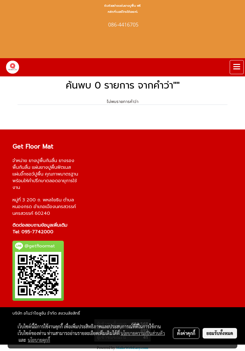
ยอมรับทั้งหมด (219, 333)
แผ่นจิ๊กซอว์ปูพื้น (27, 174)
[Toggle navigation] (237, 67)
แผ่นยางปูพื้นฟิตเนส (51, 167)
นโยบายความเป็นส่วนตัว (143, 333)
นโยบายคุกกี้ (39, 340)
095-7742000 (37, 232)
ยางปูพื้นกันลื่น (43, 160)
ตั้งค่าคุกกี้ (186, 333)
